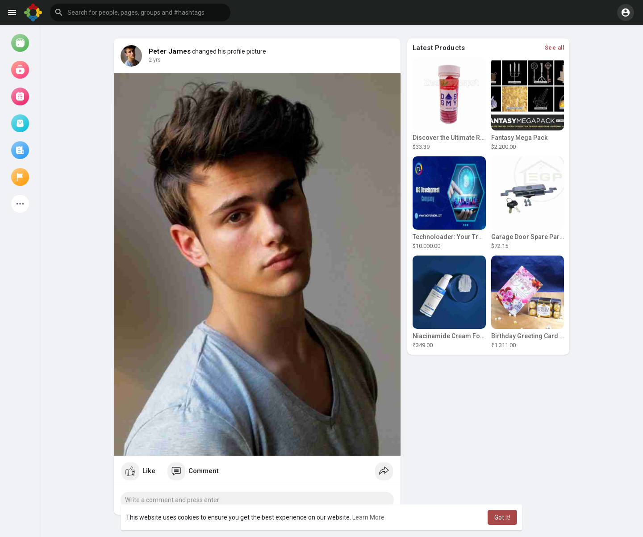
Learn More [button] (368, 517)
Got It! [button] (502, 517)
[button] (140, 12)
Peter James (170, 51)
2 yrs (155, 60)
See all (554, 47)
